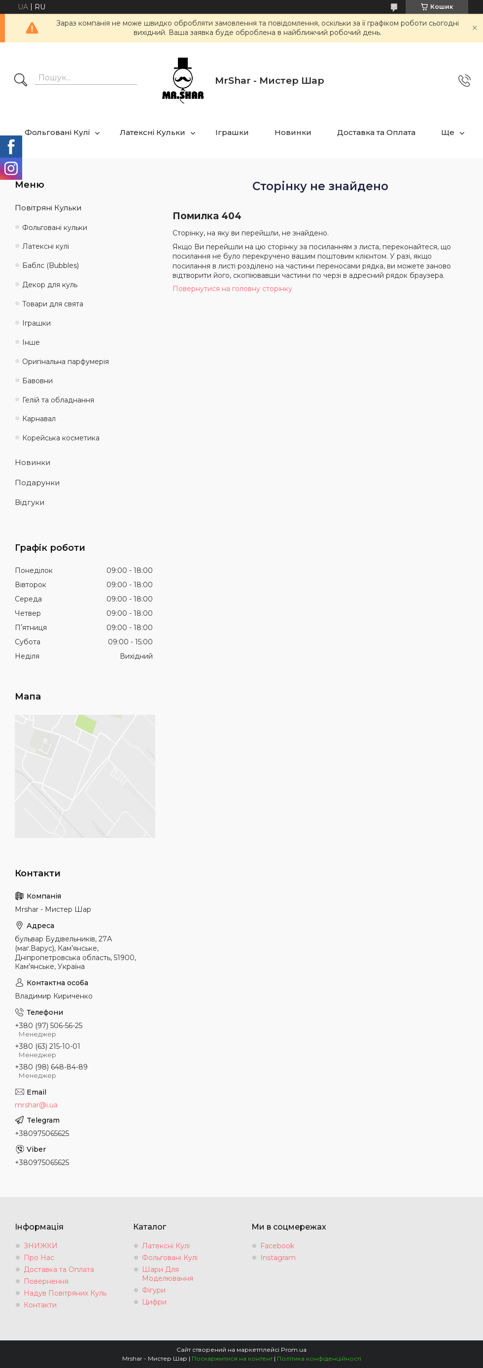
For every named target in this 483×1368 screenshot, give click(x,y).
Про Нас (39, 1257)
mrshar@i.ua (36, 1105)
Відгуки (29, 502)
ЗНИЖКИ (41, 1245)
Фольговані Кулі (57, 132)
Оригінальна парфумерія (65, 361)
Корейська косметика (61, 438)
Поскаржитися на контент (232, 1358)
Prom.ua (294, 1349)
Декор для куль (49, 284)
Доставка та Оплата (376, 132)
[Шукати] (21, 80)
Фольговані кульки (54, 227)
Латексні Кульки (152, 132)
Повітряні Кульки (48, 207)
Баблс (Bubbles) (50, 265)
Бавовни (37, 380)
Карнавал (39, 418)
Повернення (46, 1281)
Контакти (40, 1305)
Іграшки (232, 132)
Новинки (293, 132)
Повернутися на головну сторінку (232, 288)
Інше (31, 342)
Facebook (277, 1245)
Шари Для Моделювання (167, 1274)
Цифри (154, 1302)
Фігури (154, 1290)
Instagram (278, 1257)
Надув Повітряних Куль (65, 1293)
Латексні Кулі (166, 1245)
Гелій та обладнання (58, 400)
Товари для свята (52, 304)
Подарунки (37, 482)
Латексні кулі (45, 246)
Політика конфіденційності (319, 1358)
